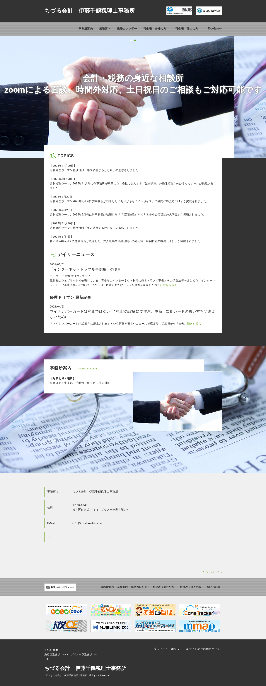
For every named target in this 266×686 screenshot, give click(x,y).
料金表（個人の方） (188, 28)
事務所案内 (86, 28)
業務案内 (105, 28)
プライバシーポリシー (168, 649)
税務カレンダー (127, 28)
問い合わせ (214, 28)
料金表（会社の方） (156, 28)
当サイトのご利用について (203, 649)
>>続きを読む (168, 285)
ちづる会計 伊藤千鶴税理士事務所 (89, 10)
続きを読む (194, 323)
